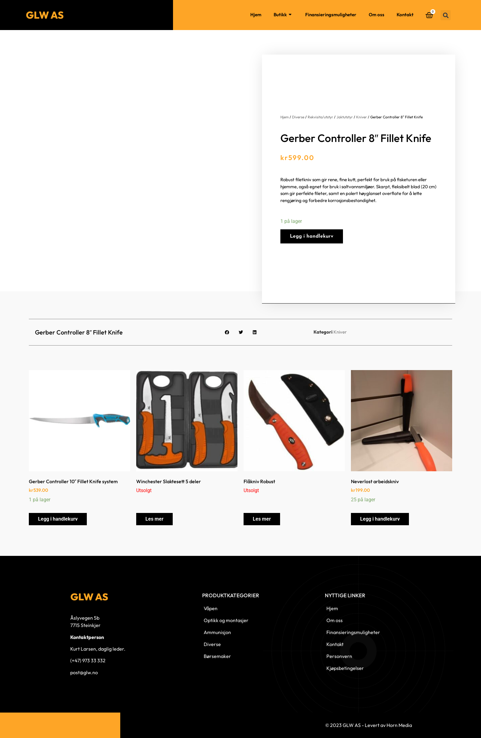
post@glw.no (84, 672)
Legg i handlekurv (311, 236)
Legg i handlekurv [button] (58, 519)
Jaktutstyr (345, 117)
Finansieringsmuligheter (330, 14)
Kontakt (405, 14)
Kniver (361, 117)
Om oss (376, 14)
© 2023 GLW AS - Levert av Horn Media (368, 725)
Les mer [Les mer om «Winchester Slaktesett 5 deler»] (154, 519)
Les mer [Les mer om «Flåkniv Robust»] (262, 519)
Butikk (283, 14)
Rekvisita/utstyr (320, 117)
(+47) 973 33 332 (88, 660)
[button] (446, 15)
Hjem (255, 14)
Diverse (298, 117)
